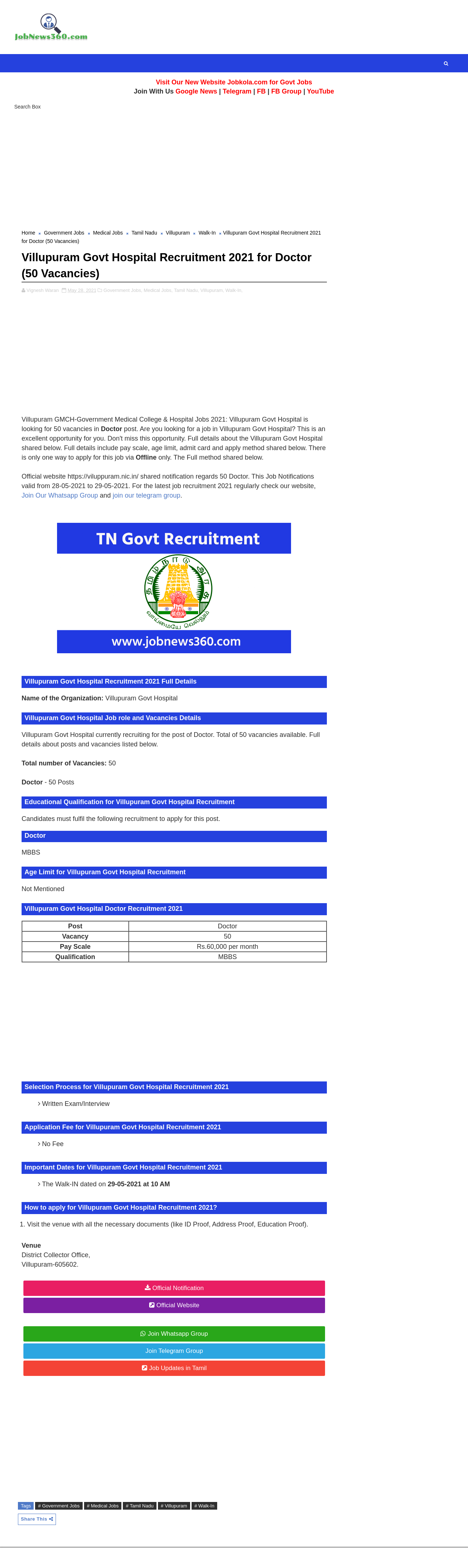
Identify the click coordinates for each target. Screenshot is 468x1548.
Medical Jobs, (158, 291)
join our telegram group (147, 496)
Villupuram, (212, 291)
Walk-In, (234, 291)
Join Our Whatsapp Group (60, 496)
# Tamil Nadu (140, 1507)
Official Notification (173, 1288)
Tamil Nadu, (187, 291)
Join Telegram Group (170, 1351)
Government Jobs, (123, 291)
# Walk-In (205, 1507)
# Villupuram (174, 1507)
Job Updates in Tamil (174, 1368)
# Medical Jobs (103, 1507)
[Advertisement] (234, 168)
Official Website (173, 1305)
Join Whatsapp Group (174, 1334)
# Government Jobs (59, 1507)
